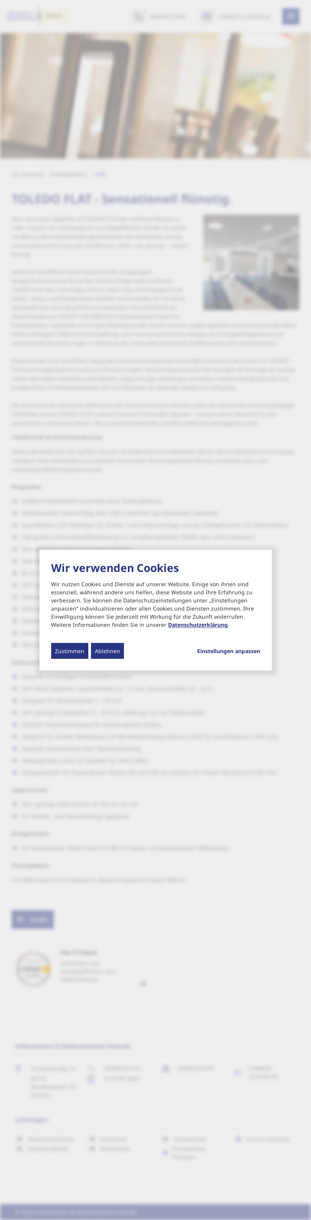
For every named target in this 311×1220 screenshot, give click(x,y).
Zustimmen (69, 651)
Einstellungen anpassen (228, 651)
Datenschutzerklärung (198, 624)
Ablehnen (107, 651)
